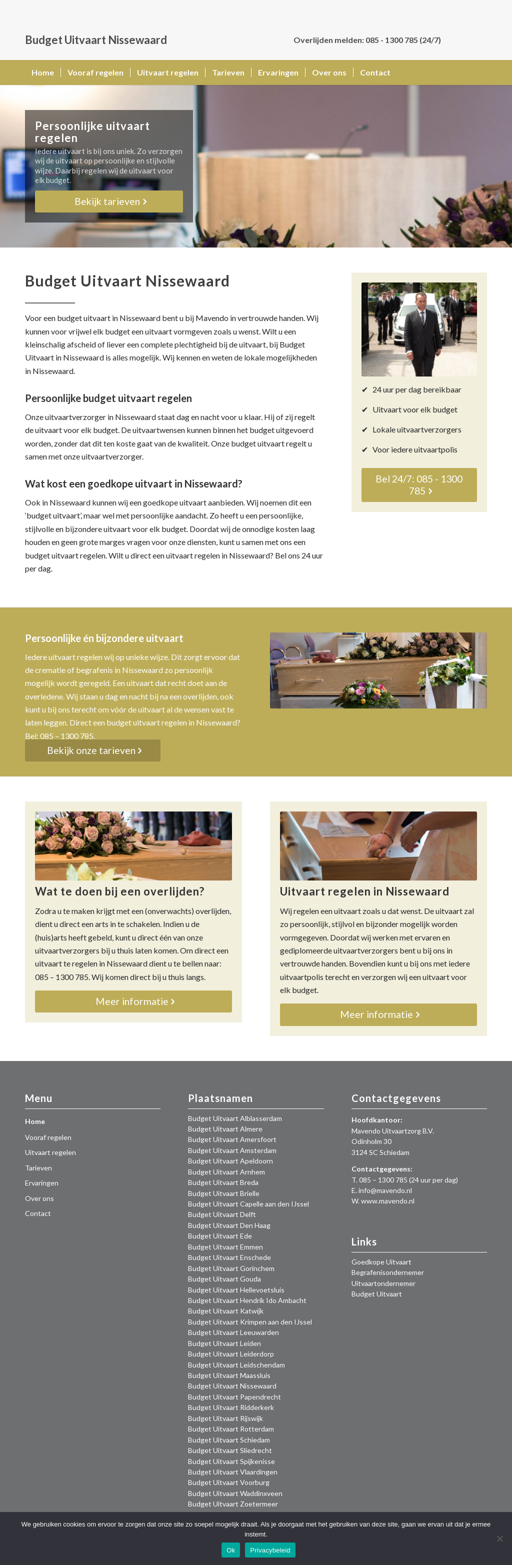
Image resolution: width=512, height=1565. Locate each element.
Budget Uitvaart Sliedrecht (230, 1450)
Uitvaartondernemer (384, 1283)
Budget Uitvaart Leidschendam (236, 1364)
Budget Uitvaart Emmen (225, 1246)
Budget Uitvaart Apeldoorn (230, 1160)
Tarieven (38, 1168)
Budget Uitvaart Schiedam (229, 1440)
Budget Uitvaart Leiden (224, 1343)
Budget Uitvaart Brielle (224, 1193)
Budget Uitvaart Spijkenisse (231, 1461)
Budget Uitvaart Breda (223, 1182)
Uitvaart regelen (50, 1152)
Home (35, 1121)
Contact (38, 1213)
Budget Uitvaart (377, 1294)
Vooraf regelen (48, 1137)
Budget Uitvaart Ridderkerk (231, 1407)
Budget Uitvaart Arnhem (226, 1172)
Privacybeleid (270, 1550)
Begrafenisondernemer (388, 1272)
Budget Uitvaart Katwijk (226, 1310)
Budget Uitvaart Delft (222, 1214)
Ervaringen (41, 1182)
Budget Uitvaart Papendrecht (234, 1396)
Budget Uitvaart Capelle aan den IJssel (248, 1204)
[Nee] (499, 1539)
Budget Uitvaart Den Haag (229, 1225)
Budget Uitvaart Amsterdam (232, 1150)
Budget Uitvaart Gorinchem (231, 1268)
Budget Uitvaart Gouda (224, 1278)
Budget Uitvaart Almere (225, 1128)
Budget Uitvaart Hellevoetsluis (236, 1290)
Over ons (39, 1198)
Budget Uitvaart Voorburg (229, 1482)
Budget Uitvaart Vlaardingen (233, 1472)
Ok (230, 1550)
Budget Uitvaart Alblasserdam (235, 1118)
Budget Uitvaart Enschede (229, 1257)
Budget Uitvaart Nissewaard (232, 1386)
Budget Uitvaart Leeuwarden (233, 1332)
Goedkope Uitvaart (382, 1262)
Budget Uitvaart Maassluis (229, 1375)
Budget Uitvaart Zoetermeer (233, 1504)
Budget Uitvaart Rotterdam (231, 1428)
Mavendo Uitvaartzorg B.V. (393, 1130)
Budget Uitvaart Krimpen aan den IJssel (250, 1322)
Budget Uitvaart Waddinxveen (235, 1493)
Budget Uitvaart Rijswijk (225, 1418)
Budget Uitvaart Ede (220, 1236)
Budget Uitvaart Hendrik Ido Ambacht (247, 1300)
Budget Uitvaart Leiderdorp (231, 1354)
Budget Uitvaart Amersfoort (232, 1139)
